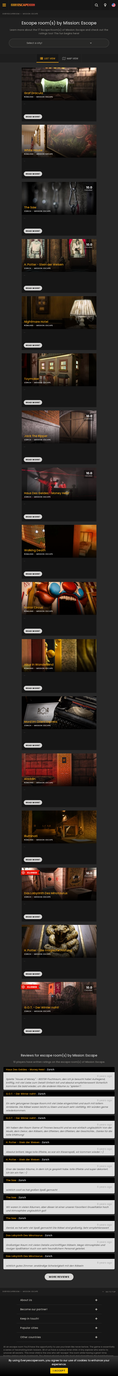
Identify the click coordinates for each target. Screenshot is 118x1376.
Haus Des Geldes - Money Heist (46, 493)
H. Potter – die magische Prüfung (48, 950)
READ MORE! (33, 173)
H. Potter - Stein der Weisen (43, 264)
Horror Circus (33, 607)
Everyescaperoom (11, 13)
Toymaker (31, 379)
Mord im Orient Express (40, 722)
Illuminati (31, 836)
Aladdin (29, 779)
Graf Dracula (33, 93)
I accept (59, 1370)
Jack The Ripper (35, 436)
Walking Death (35, 550)
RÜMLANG (28, 154)
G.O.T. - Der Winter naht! (41, 1007)
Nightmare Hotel (36, 322)
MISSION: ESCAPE (44, 154)
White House (33, 150)
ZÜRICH (27, 268)
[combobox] (105, 5)
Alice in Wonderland (38, 664)
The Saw (30, 207)
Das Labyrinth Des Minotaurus (45, 893)
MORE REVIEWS (59, 1277)
